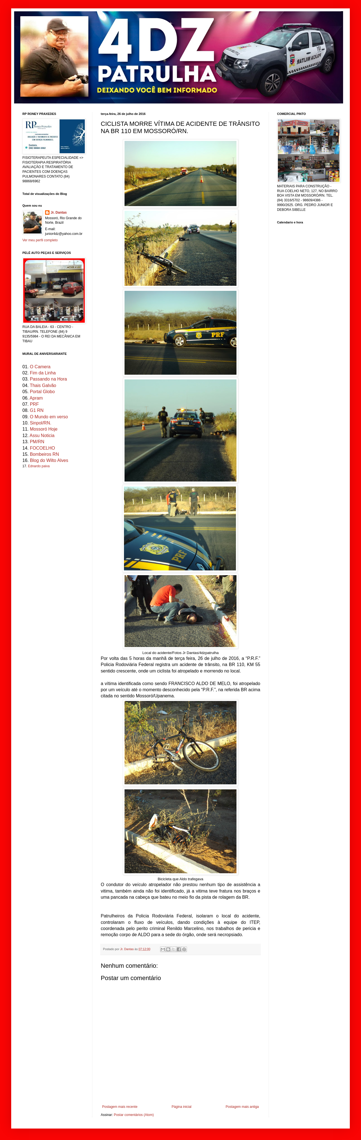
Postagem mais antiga (242, 1107)
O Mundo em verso (49, 416)
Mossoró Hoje (44, 429)
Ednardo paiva (39, 466)
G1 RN (37, 410)
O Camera (40, 366)
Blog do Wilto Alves (49, 460)
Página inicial (181, 1107)
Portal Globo (42, 391)
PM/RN (37, 441)
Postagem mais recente (119, 1107)
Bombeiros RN (44, 454)
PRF (34, 404)
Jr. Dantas (127, 949)
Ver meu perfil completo (40, 240)
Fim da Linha (43, 372)
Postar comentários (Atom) (134, 1115)
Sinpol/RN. (40, 423)
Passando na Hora (48, 379)
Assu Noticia (42, 435)
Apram (36, 398)
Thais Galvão (43, 385)
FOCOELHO (42, 448)
